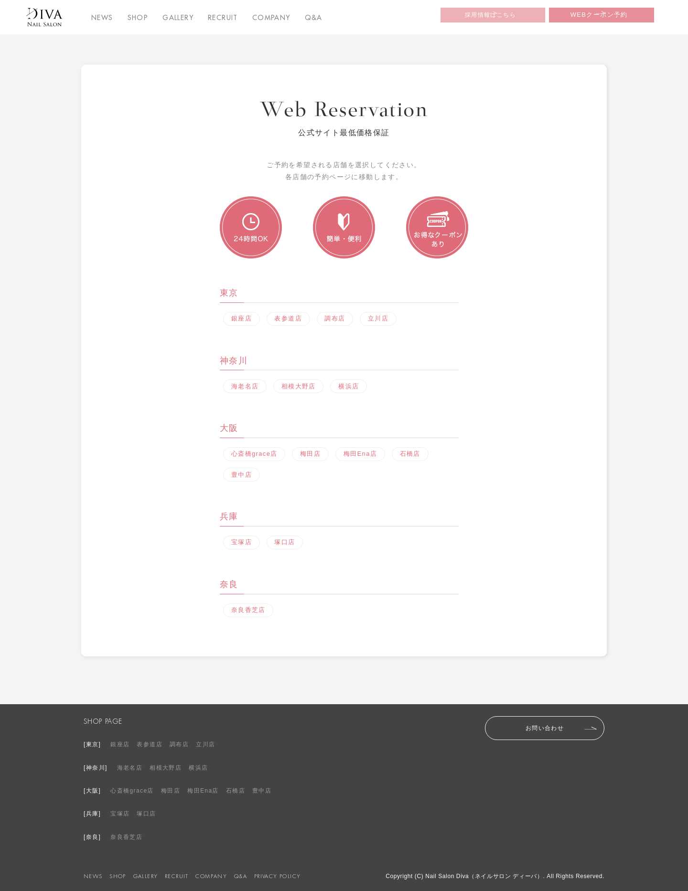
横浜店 (351, 385)
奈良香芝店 (249, 607)
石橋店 (413, 453)
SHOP (138, 17)
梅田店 (311, 453)
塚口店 (287, 540)
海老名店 (245, 385)
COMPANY (271, 17)
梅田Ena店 (362, 453)
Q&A (313, 17)
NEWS (102, 17)
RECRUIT (223, 17)
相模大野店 (300, 385)
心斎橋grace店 (254, 453)
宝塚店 (242, 540)
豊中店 (242, 473)
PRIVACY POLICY (277, 873)
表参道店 (290, 318)
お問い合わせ (545, 725)
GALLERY (178, 17)
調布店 (338, 318)
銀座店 (242, 318)
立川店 (383, 318)
